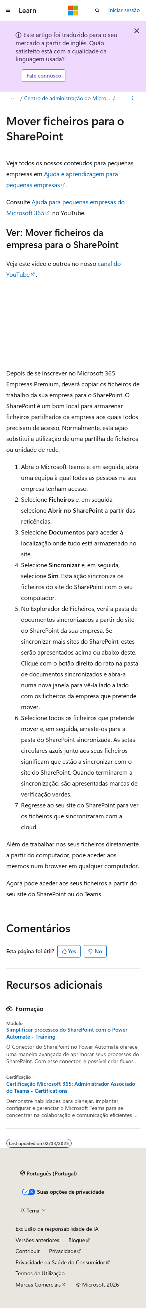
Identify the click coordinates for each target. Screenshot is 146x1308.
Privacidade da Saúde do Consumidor (60, 1262)
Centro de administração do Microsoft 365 (68, 98)
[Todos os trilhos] (13, 98)
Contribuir (28, 1251)
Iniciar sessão (124, 10)
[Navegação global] (8, 11)
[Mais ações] (133, 98)
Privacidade (62, 1251)
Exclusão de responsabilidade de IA (57, 1228)
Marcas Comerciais (38, 1284)
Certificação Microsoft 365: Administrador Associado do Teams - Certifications (70, 1087)
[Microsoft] (73, 10)
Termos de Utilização (40, 1273)
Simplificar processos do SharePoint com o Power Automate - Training (66, 1033)
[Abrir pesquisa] (97, 11)
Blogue (77, 1240)
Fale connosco (43, 75)
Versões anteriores (37, 1240)
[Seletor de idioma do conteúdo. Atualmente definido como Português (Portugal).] (49, 1173)
